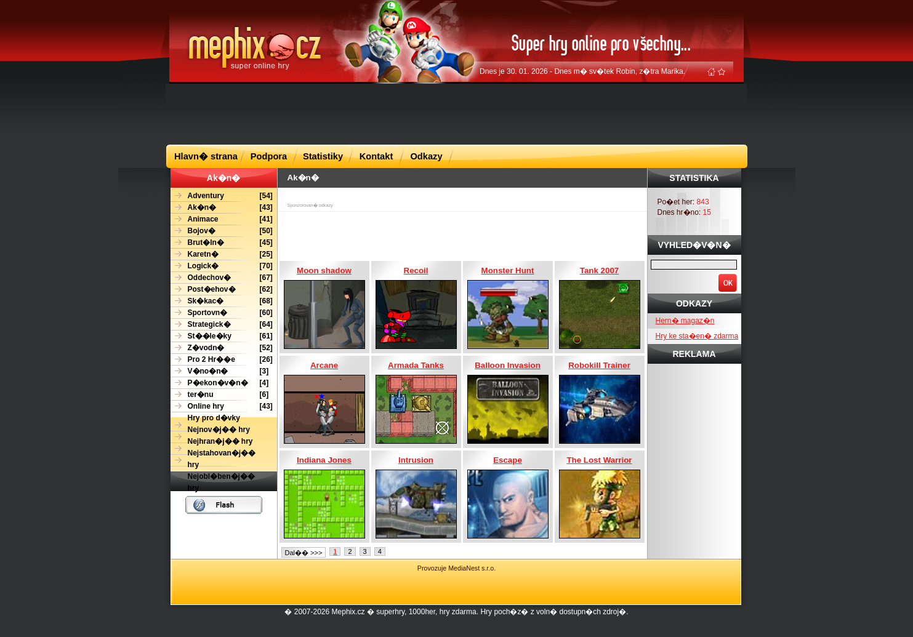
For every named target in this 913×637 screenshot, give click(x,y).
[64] (222, 325)
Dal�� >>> (304, 552)
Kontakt (376, 156)
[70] (222, 266)
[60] (222, 313)
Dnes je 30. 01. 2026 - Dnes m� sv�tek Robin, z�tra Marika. (582, 71)
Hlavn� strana (206, 156)
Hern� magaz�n (685, 320)
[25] (222, 254)
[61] (222, 336)
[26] (222, 360)
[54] (222, 196)
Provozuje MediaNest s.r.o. (456, 568)
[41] (222, 219)
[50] (222, 231)
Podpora (269, 156)
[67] (222, 278)
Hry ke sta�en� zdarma (697, 336)
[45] (222, 243)
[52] (222, 348)
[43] (222, 208)
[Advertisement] (457, 113)
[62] (222, 289)
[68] (222, 301)
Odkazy (426, 156)
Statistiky (323, 156)
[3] (220, 371)
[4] (220, 383)
